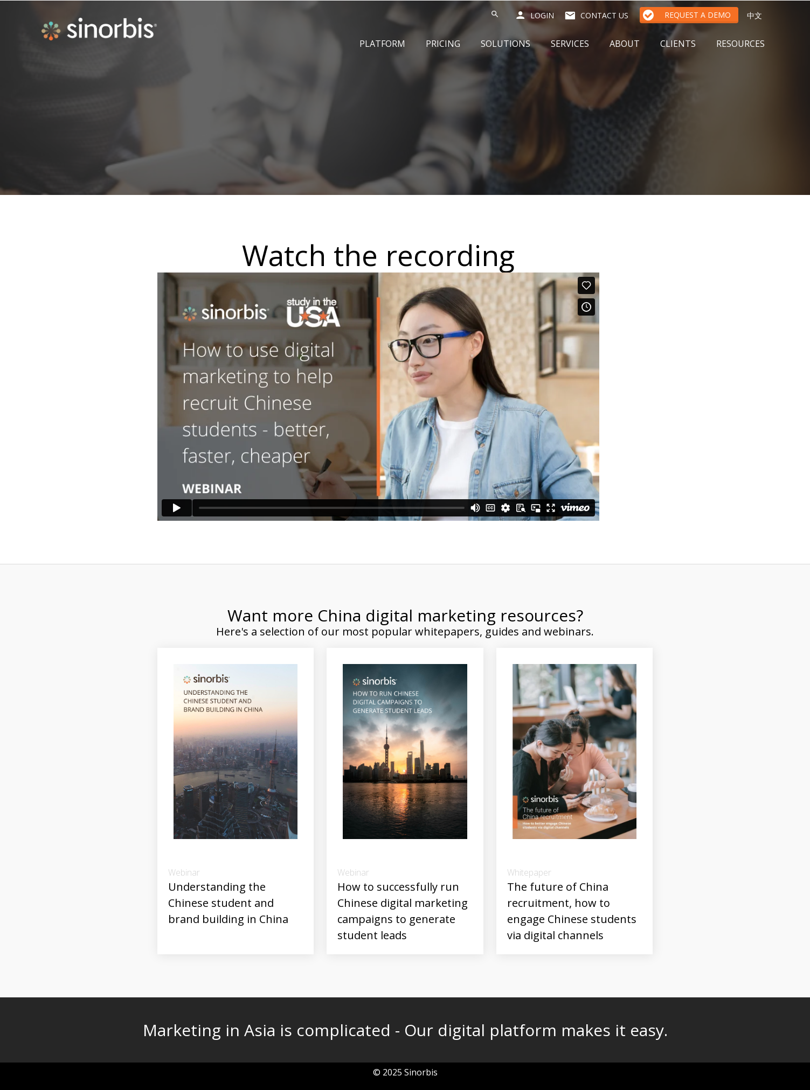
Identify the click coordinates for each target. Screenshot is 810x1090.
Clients (678, 44)
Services (570, 44)
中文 (754, 15)
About (625, 44)
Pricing (443, 44)
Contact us (604, 15)
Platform (382, 44)
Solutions (505, 44)
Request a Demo (697, 15)
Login (542, 15)
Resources (740, 44)
